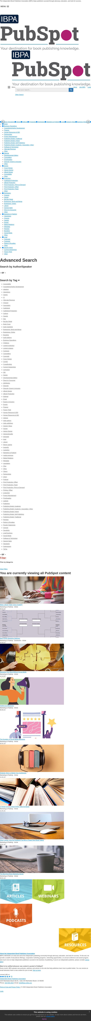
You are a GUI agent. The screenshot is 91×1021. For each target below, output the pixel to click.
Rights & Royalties (9, 522)
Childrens (6, 343)
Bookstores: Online (9, 332)
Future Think (7, 410)
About (75, 87)
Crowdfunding (7, 364)
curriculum (6, 370)
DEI (4, 372)
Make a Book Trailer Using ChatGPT (11, 605)
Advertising (6, 292)
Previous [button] (3, 122)
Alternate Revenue (9, 300)
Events (5, 404)
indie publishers (8, 423)
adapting (6, 289)
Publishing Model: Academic (12, 506)
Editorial (24, 122)
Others (5, 471)
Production (32, 122)
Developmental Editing (10, 378)
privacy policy (50, 1016)
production (6, 493)
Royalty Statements (9, 525)
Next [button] (88, 122)
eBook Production (8, 394)
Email (5, 399)
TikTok (5, 549)
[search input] (42, 90)
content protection (8, 345)
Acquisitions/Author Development (13, 287)
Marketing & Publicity (52, 122)
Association (6, 305)
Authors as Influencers (7, 706)
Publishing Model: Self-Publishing (13, 514)
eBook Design (7, 391)
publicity (5, 501)
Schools (5, 528)
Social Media (7, 536)
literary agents (7, 445)
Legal (62, 122)
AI (4, 297)
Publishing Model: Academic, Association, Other (18, 509)
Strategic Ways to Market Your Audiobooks (13, 773)
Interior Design (7, 431)
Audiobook (6, 308)
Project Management (9, 495)
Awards (5, 316)
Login (89, 87)
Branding (6, 335)
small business (7, 533)
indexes (5, 418)
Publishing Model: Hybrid (11, 511)
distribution (6, 383)
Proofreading (7, 498)
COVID (5, 362)
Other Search (19, 94)
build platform (7, 337)
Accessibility (7, 284)
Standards (6, 544)
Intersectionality (8, 434)
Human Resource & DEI (10, 412)
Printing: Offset (7, 490)
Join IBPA (82, 87)
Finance (5, 407)
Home (5, 124)
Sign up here (37, 970)
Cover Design (7, 359)
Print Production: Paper (10, 485)
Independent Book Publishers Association (13, 979)
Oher (4, 466)
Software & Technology (10, 538)
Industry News (70, 122)
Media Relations (8, 458)
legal (4, 439)
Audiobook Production (10, 311)
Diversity (6, 386)
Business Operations (82, 122)
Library (5, 442)
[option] (18, 122)
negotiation (6, 463)
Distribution (40, 122)
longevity (6, 447)
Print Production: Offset (10, 482)
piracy (5, 477)
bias (4, 319)
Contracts (6, 351)
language (6, 437)
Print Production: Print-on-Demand (14, 487)
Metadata (6, 461)
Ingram (5, 428)
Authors (5, 313)
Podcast (5, 479)
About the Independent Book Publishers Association (17, 953)
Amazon (5, 303)
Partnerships (7, 474)
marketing (6, 450)
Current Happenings (9, 367)
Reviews (5, 520)
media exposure (8, 455)
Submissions (7, 546)
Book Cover (7, 324)
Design (18, 122)
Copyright (6, 356)
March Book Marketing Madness (10, 638)
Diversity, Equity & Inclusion (11, 388)
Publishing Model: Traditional (12, 517)
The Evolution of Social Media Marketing (12, 739)
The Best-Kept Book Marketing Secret (11, 874)
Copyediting (7, 353)
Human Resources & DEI (11, 415)
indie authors (7, 420)
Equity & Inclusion (8, 402)
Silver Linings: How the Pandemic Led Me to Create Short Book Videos (22, 840)
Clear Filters (4, 569)
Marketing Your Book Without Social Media (13, 672)
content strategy (8, 348)
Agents (5, 295)
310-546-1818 (9, 983)
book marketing (8, 327)
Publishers (6, 503)
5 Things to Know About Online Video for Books (14, 806)
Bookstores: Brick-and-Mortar (12, 329)
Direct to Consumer (9, 380)
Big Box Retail (7, 321)
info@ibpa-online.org (25, 983)
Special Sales (7, 541)
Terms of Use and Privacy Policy (10, 987)
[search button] (71, 90)
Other (5, 469)
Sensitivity (6, 530)
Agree (44, 1019)
